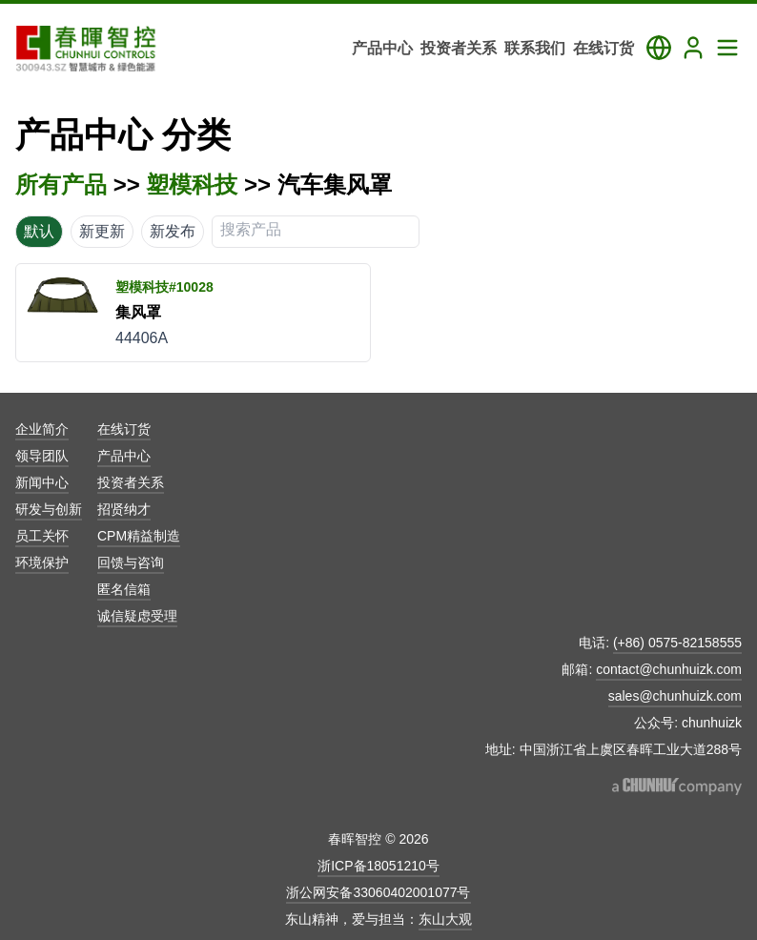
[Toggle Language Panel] (658, 47)
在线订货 (124, 429)
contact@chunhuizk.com (669, 669)
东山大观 (445, 919)
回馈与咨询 (130, 562)
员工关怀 (42, 535)
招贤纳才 (124, 509)
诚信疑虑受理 (137, 615)
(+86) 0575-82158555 (677, 642)
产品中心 (124, 455)
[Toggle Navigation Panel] (727, 47)
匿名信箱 (124, 589)
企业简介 (42, 429)
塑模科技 (191, 184)
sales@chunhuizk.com (675, 696)
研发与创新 (48, 509)
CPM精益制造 (138, 535)
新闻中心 (42, 482)
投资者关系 (130, 482)
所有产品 (61, 184)
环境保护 (42, 562)
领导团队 (42, 455)
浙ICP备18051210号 (378, 865)
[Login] (693, 47)
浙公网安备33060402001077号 (378, 892)
